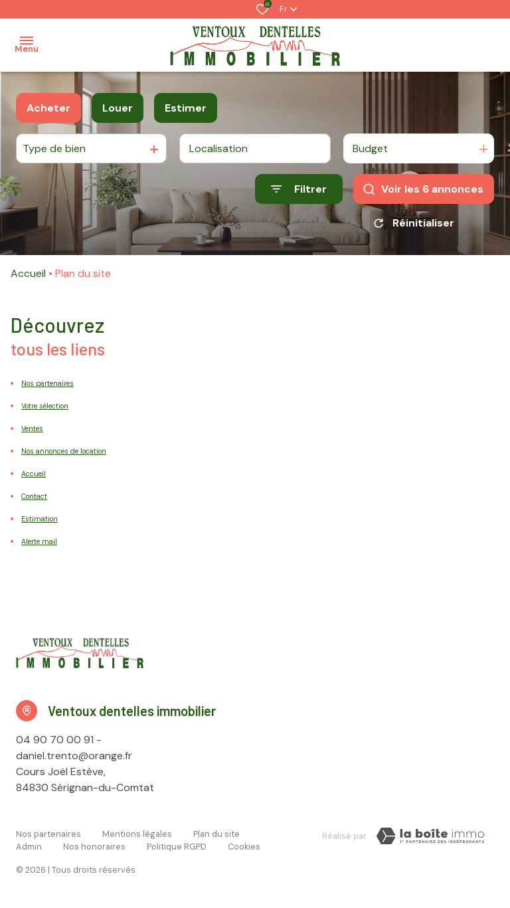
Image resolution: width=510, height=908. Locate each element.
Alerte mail (39, 541)
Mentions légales (137, 834)
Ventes (32, 428)
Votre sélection (44, 405)
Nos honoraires (94, 846)
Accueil (28, 273)
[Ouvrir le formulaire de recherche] (299, 189)
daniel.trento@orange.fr (74, 756)
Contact (34, 496)
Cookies (244, 846)
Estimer (186, 108)
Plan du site (216, 834)
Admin (29, 846)
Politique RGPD (177, 846)
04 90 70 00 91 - (59, 740)
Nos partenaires (47, 383)
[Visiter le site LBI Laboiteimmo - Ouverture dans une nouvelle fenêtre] (430, 836)
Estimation (39, 518)
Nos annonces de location (63, 451)
